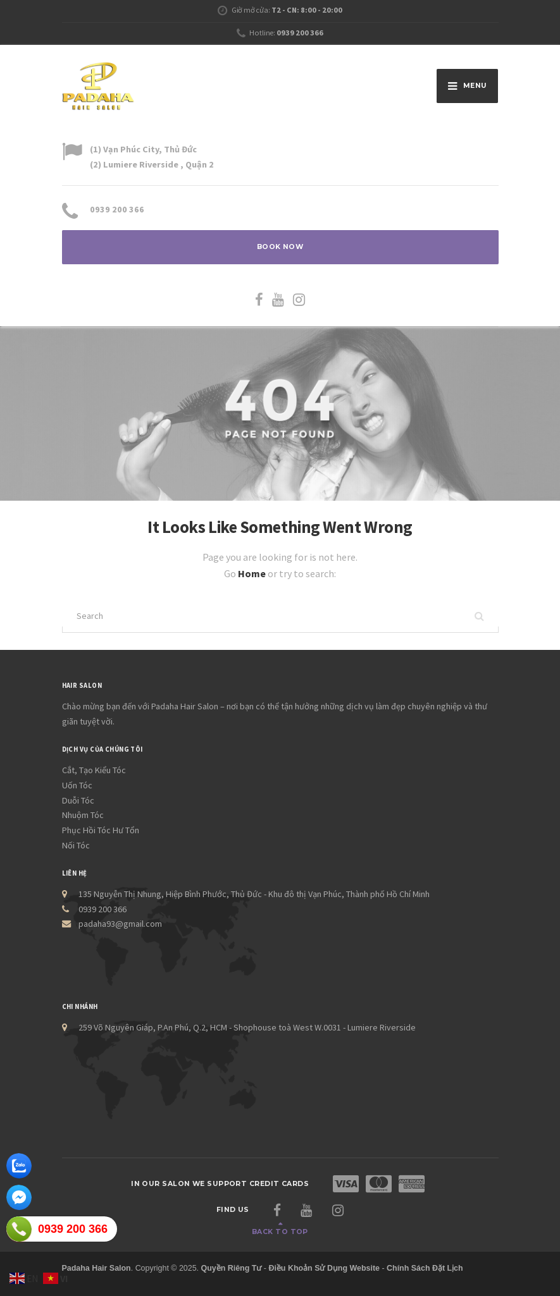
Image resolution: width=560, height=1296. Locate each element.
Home (253, 573)
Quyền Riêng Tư (231, 1268)
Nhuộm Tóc (83, 815)
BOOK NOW (280, 247)
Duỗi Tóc (78, 800)
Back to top (280, 1232)
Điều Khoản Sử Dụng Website (324, 1268)
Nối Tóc (76, 845)
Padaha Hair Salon (96, 1268)
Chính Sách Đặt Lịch (425, 1268)
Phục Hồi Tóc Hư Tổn (100, 830)
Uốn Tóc (77, 785)
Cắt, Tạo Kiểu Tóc (94, 770)
